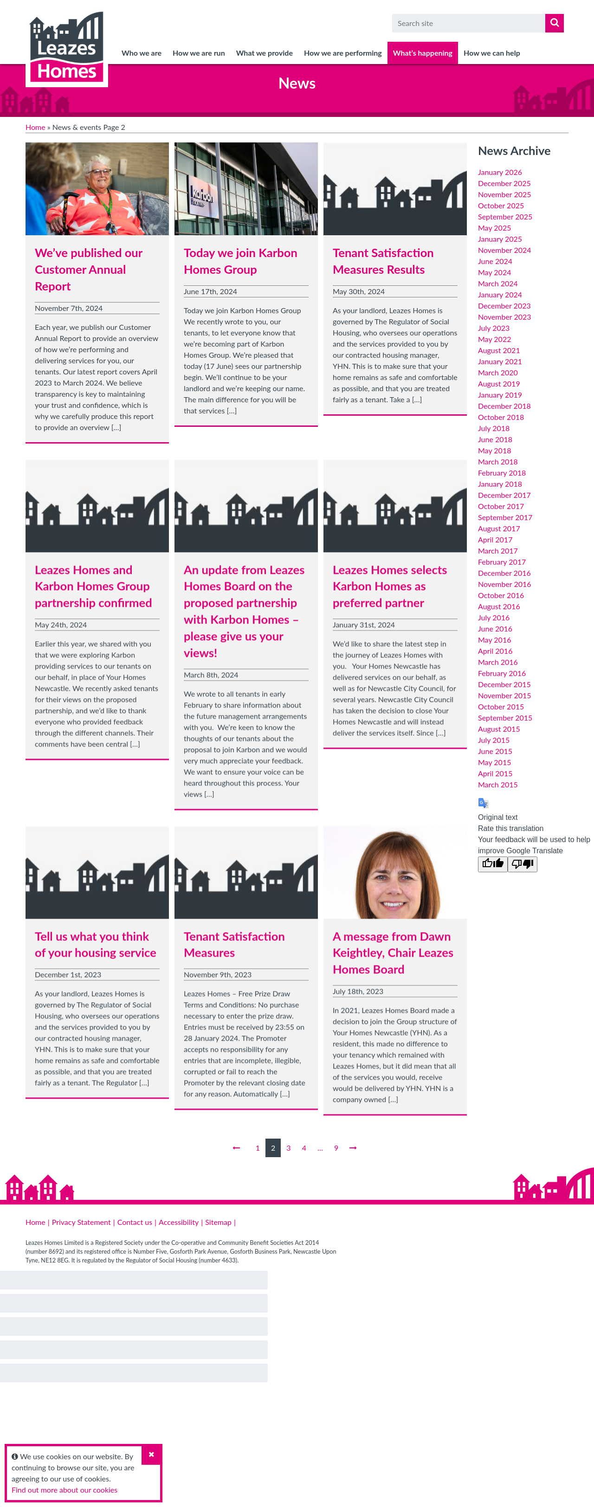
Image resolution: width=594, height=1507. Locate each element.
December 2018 (504, 405)
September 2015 (505, 717)
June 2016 (495, 628)
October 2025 (501, 205)
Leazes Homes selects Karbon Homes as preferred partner (390, 594)
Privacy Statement (81, 1221)
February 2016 (502, 673)
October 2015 (501, 706)
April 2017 (495, 539)
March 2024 (498, 283)
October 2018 (501, 416)
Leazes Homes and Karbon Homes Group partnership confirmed (93, 594)
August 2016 (499, 606)
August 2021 (499, 350)
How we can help (492, 52)
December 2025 (504, 183)
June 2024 (495, 261)
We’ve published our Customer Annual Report (88, 269)
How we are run (199, 52)
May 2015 (494, 762)
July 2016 (494, 617)
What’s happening (422, 52)
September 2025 (505, 216)
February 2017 (502, 561)
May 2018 (494, 450)
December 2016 (504, 572)
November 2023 (504, 316)
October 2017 (501, 506)
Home (35, 126)
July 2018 (494, 428)
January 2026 (500, 171)
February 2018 (502, 472)
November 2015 (504, 695)
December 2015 (504, 684)
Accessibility (179, 1221)
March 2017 (498, 550)
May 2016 (494, 639)
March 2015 (498, 784)
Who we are (141, 52)
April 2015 (495, 773)
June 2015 (495, 751)
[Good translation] (493, 864)
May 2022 (494, 339)
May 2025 (494, 227)
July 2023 (494, 327)
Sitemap (218, 1221)
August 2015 (499, 728)
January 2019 (500, 394)
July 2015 (494, 739)
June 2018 (495, 439)
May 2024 (494, 272)
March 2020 (498, 372)
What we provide (264, 52)
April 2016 (495, 650)
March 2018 (498, 461)
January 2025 (500, 238)
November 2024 (504, 249)
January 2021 (500, 361)
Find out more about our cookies (64, 1489)
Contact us (134, 1221)
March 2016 (498, 661)
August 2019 (499, 383)
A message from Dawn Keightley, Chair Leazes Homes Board (393, 960)
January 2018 (500, 483)
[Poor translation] (522, 864)
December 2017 (504, 494)
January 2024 (500, 294)
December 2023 (504, 305)
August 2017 (499, 528)
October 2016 (501, 595)
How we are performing (343, 52)
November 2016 (504, 584)
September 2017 (505, 517)
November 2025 (504, 194)
